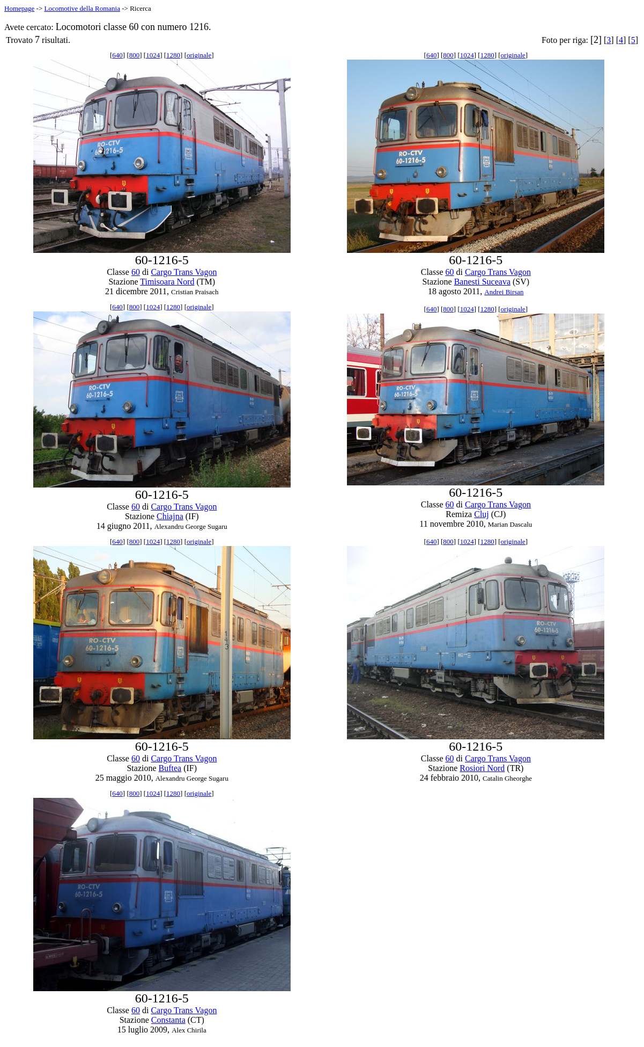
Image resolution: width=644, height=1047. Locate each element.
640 (117, 55)
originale (199, 55)
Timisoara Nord (167, 281)
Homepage (19, 8)
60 (135, 272)
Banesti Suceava (482, 281)
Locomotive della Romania (82, 8)
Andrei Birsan (503, 292)
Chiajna (170, 516)
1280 (173, 55)
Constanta (168, 1019)
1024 (153, 55)
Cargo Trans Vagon (184, 272)
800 (134, 55)
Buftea (170, 768)
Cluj (481, 514)
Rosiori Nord (482, 768)
